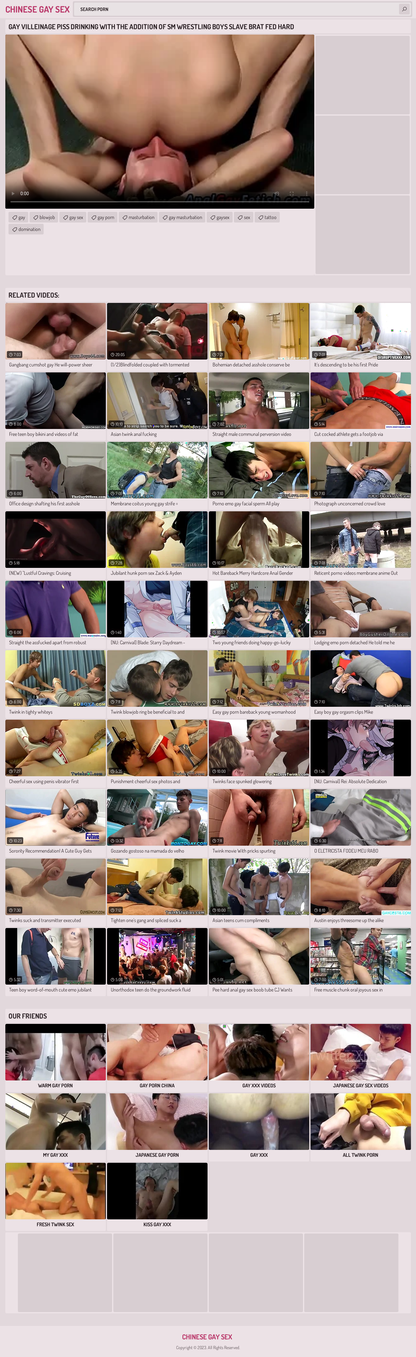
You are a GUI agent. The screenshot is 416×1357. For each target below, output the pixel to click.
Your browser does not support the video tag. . (159, 122)
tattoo (271, 217)
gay (22, 217)
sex (247, 217)
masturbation (141, 217)
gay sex (76, 217)
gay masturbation (185, 217)
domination (30, 229)
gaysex (223, 217)
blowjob (47, 217)
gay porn (106, 217)
